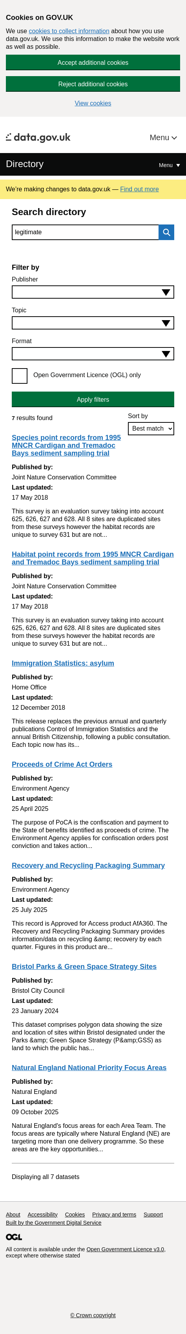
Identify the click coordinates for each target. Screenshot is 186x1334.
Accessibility (42, 1214)
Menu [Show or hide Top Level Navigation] (166, 165)
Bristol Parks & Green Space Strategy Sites (84, 967)
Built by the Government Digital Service (54, 1223)
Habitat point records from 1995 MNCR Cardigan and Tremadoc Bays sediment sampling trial (93, 558)
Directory (25, 164)
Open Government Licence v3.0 (125, 1249)
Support (153, 1214)
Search (164, 232)
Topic (19, 310)
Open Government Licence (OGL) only (87, 375)
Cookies (75, 1214)
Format (22, 341)
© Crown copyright (92, 1315)
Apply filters (93, 399)
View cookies (93, 103)
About (13, 1214)
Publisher (25, 279)
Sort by (138, 416)
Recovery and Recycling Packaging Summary (88, 865)
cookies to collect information (69, 31)
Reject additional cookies (93, 84)
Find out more (139, 189)
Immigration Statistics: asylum (63, 663)
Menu (160, 137)
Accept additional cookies (93, 62)
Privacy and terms (114, 1214)
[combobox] (93, 292)
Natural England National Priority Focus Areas (89, 1068)
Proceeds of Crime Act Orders (62, 764)
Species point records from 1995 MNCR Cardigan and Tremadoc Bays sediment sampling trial (66, 445)
